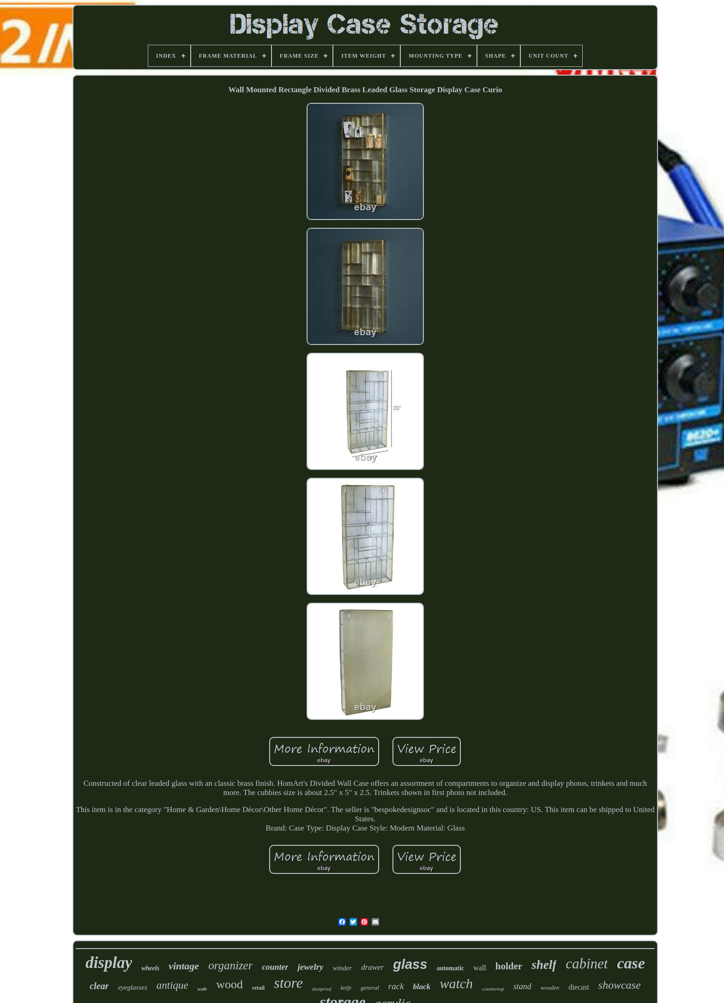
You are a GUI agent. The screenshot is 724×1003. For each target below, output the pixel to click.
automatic (450, 968)
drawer (372, 967)
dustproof (322, 988)
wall (479, 968)
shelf (543, 965)
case (631, 963)
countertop (493, 988)
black (422, 986)
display (108, 963)
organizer (230, 965)
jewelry (310, 967)
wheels (150, 968)
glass (410, 964)
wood (229, 984)
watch (456, 983)
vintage (184, 966)
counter (275, 967)
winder (342, 968)
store (288, 982)
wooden (550, 987)
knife (346, 988)
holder (508, 966)
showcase (619, 985)
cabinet (587, 964)
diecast (578, 987)
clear (99, 986)
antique (172, 985)
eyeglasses (132, 987)
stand (522, 986)
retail (258, 988)
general (370, 987)
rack (396, 986)
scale (202, 988)
